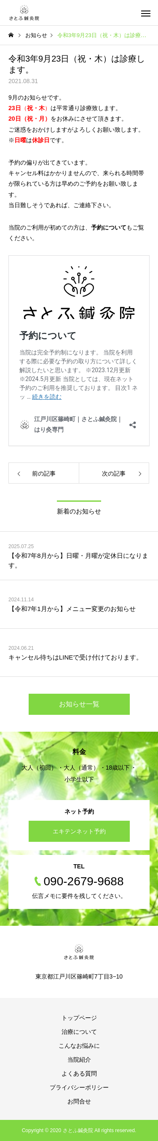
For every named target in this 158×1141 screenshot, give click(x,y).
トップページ (79, 1017)
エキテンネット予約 (79, 831)
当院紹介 (79, 1059)
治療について (79, 1031)
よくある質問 (79, 1073)
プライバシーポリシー (79, 1087)
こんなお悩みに (79, 1045)
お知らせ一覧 (79, 704)
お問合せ (79, 1101)
